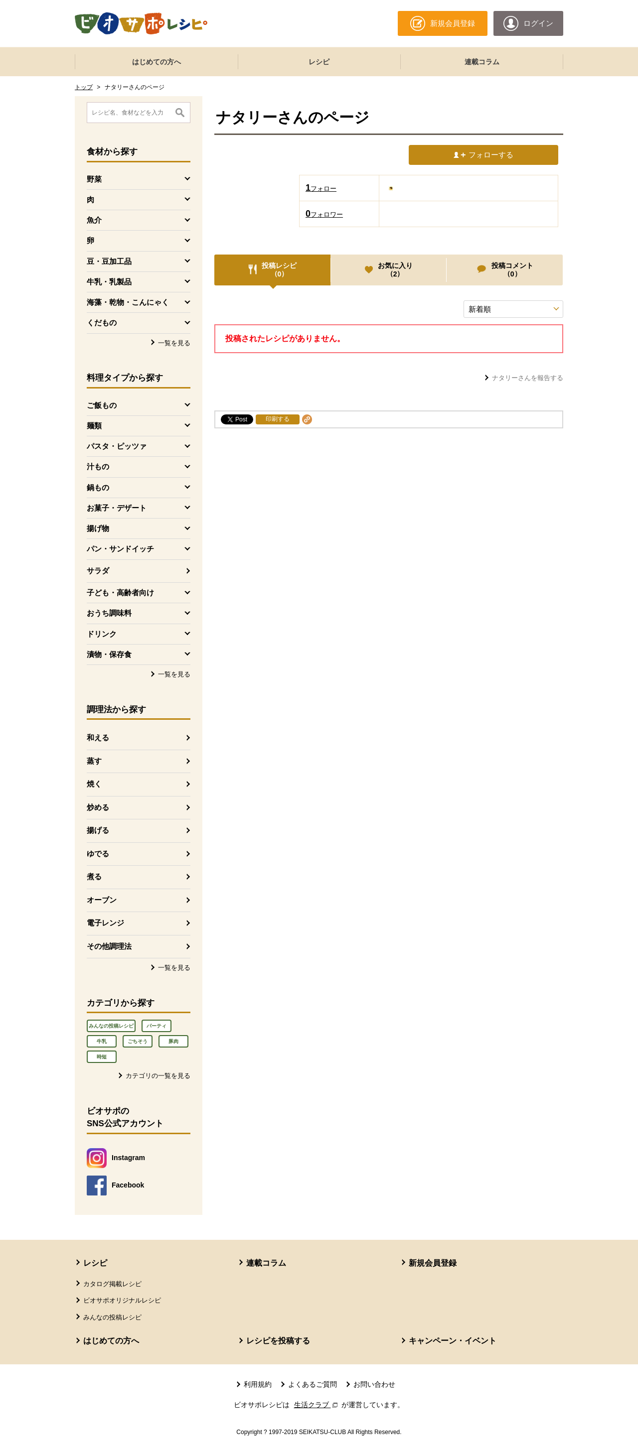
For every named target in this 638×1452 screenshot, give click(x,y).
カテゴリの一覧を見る (158, 1075)
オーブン (102, 900)
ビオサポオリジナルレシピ (122, 1300)
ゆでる (98, 853)
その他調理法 (109, 946)
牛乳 (102, 1041)
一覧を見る (174, 343)
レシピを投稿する (278, 1340)
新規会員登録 (433, 1263)
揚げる (98, 830)
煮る (94, 876)
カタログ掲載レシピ (112, 1284)
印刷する (278, 418)
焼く (94, 784)
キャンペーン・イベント (452, 1340)
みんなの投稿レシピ (111, 1026)
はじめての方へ (156, 62)
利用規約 (258, 1384)
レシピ (319, 62)
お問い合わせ (374, 1384)
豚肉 (173, 1041)
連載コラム (482, 62)
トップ (84, 87)
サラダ (98, 570)
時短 (102, 1056)
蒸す (94, 761)
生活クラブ (317, 1405)
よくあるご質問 (312, 1384)
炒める (98, 807)
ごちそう (138, 1041)
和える (98, 737)
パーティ (156, 1026)
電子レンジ (105, 923)
